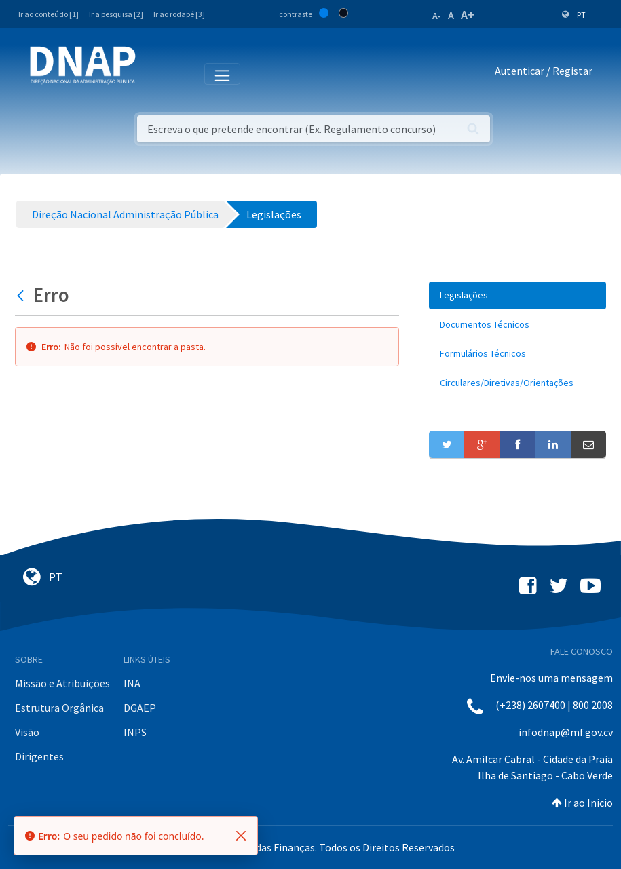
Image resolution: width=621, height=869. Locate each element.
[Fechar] (241, 836)
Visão (27, 732)
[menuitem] (517, 295)
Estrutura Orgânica (59, 707)
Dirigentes (39, 756)
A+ (467, 14)
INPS (135, 732)
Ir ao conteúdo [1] (48, 14)
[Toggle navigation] (155, 73)
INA (132, 683)
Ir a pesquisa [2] (116, 14)
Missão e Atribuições (62, 683)
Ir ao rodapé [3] (179, 14)
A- (436, 15)
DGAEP (140, 707)
